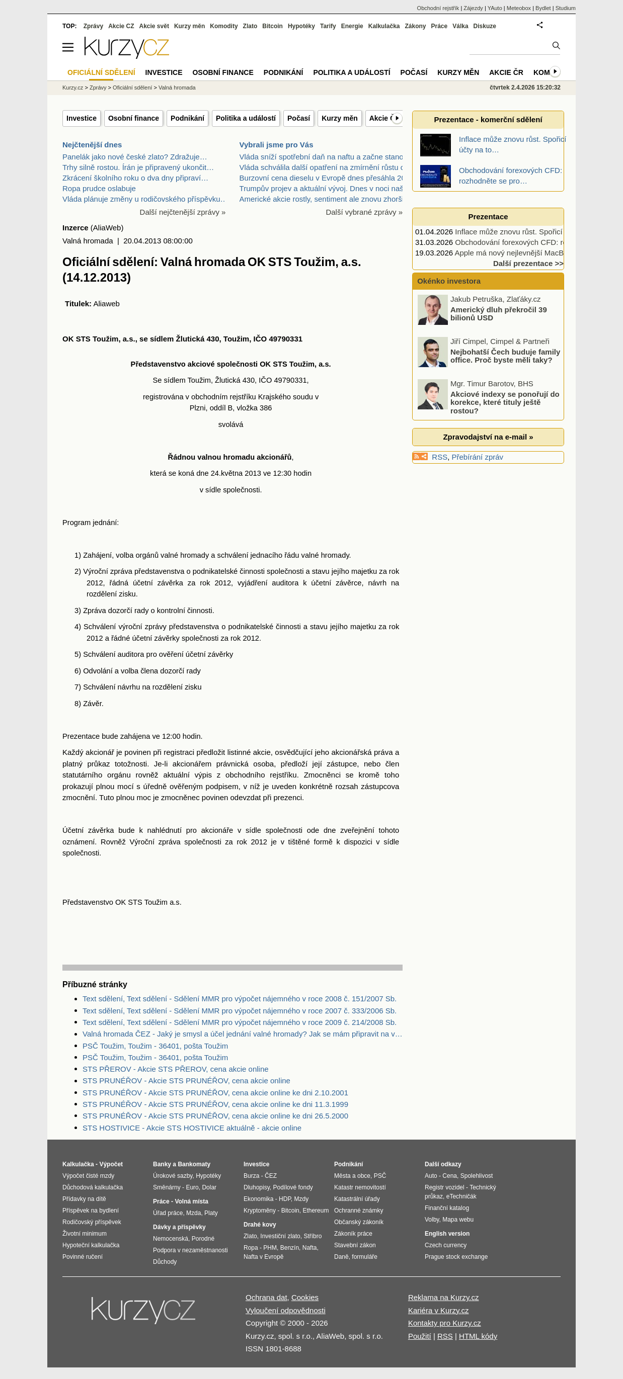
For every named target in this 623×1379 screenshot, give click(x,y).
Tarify (328, 26)
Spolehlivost (476, 1175)
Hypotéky (301, 26)
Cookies (305, 1297)
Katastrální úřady (357, 1198)
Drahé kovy (260, 1224)
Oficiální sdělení (132, 87)
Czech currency (445, 1245)
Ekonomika (258, 1198)
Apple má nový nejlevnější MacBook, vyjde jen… (535, 252)
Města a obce (352, 1175)
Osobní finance (133, 118)
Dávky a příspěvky (179, 1227)
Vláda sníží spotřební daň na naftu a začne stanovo (326, 156)
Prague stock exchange (456, 1256)
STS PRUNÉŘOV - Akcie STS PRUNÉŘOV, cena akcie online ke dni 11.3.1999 (215, 1104)
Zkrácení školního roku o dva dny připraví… (135, 178)
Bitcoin (272, 26)
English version (447, 1233)
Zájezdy (473, 8)
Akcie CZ (121, 26)
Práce (439, 26)
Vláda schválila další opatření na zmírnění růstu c (322, 167)
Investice (81, 118)
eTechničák (461, 1196)
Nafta (309, 1247)
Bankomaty (194, 1164)
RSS (439, 457)
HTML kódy (478, 1336)
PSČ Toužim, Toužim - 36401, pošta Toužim (155, 1046)
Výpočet (111, 1164)
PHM (270, 1247)
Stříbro (312, 1236)
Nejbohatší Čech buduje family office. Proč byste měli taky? (505, 355)
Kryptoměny (260, 1210)
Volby (432, 1219)
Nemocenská (170, 1238)
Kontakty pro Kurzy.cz (444, 1323)
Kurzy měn (340, 118)
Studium (566, 8)
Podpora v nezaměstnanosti (190, 1250)
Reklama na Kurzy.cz (443, 1297)
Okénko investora (448, 281)
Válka (460, 26)
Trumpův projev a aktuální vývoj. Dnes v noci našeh (326, 188)
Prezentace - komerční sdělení (488, 119)
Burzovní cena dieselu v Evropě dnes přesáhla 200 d (328, 178)
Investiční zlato (280, 1236)
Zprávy (93, 26)
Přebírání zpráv (478, 457)
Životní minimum (84, 1233)
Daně (341, 1256)
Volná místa (191, 1201)
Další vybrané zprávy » (364, 212)
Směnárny (167, 1187)
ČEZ (271, 1175)
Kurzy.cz (72, 87)
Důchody (165, 1261)
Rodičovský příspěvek (91, 1222)
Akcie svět (154, 26)
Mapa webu (458, 1219)
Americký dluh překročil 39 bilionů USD (498, 313)
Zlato (250, 26)
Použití (419, 1336)
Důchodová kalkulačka (92, 1187)
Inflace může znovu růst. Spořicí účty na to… (530, 231)
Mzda (193, 1213)
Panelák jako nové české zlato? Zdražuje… (134, 156)
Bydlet (543, 8)
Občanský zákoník (358, 1222)
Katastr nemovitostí (360, 1187)
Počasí (298, 118)
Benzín (289, 1247)
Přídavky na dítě (84, 1198)
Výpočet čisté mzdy (88, 1175)
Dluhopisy (257, 1187)
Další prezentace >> (528, 263)
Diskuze (485, 26)
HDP (285, 1198)
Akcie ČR (384, 118)
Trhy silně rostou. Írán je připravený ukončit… (138, 167)
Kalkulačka (384, 26)
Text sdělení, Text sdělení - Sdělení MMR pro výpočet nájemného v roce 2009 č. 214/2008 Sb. (240, 1022)
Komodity (224, 26)
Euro (192, 1187)
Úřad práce (168, 1213)
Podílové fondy (293, 1187)
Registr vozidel (444, 1187)
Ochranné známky (358, 1210)
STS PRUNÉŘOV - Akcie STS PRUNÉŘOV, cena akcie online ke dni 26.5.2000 (215, 1115)
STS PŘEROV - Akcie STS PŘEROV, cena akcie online (176, 1069)
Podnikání (187, 118)
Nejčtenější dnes (92, 144)
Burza (251, 1175)
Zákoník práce (353, 1233)
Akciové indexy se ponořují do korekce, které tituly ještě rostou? (505, 401)
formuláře (364, 1256)
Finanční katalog (447, 1208)
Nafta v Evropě (263, 1256)
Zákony (415, 26)
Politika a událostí (246, 118)
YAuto (495, 8)
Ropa (251, 1247)
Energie (352, 26)
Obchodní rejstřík (438, 8)
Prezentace (488, 216)
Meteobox (519, 8)
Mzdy (301, 1198)
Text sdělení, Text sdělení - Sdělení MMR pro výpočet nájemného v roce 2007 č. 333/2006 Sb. (240, 1010)
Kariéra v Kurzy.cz (438, 1310)
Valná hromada (177, 87)
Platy (211, 1213)
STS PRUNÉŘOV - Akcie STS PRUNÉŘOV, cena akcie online (186, 1080)
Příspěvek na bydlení (90, 1210)
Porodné (203, 1238)
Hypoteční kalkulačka (90, 1245)
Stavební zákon (355, 1245)
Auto (431, 1175)
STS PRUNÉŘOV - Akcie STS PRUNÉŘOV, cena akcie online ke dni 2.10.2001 (215, 1092)
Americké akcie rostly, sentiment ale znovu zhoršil (323, 199)
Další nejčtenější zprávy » (183, 212)
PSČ (380, 1175)
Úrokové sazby (172, 1175)
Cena (449, 1175)
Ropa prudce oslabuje (99, 188)
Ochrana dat (266, 1297)
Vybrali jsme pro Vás (277, 144)
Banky (162, 1164)
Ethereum (315, 1210)
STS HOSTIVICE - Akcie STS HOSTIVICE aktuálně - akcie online (192, 1128)
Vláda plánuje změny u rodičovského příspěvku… (145, 199)
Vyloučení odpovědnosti (286, 1310)
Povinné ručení (82, 1256)
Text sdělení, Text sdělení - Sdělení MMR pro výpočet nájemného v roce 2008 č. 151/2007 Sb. (240, 998)
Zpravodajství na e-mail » (488, 437)
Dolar (209, 1187)
